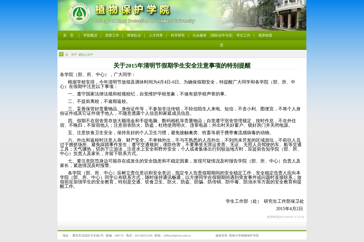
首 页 (69, 54)
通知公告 (84, 54)
